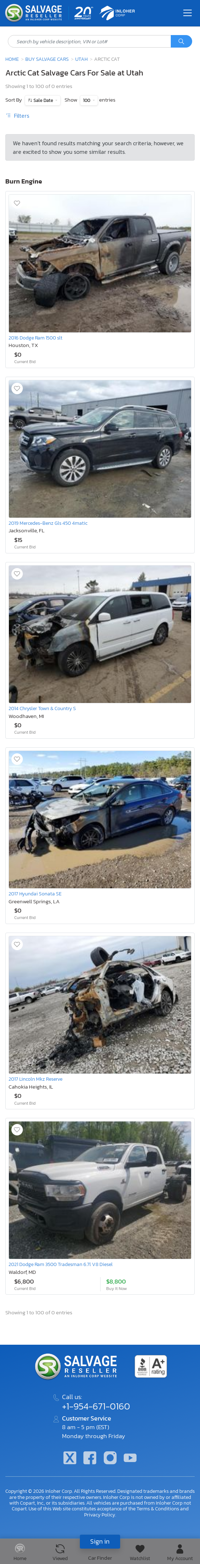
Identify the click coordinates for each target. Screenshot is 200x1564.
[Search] (181, 41)
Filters (17, 115)
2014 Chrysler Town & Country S (42, 708)
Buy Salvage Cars (47, 59)
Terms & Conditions (158, 1508)
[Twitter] (70, 1458)
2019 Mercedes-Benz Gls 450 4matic (48, 523)
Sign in (99, 1541)
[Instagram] (110, 1458)
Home (12, 59)
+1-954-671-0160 (96, 1406)
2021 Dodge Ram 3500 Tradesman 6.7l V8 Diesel (61, 1264)
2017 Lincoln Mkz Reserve (35, 1079)
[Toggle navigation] (187, 13)
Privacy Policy (99, 1514)
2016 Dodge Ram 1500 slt (35, 338)
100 (87, 100)
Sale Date (43, 100)
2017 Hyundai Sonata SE (35, 894)
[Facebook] (90, 1458)
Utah (81, 59)
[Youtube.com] (130, 1458)
